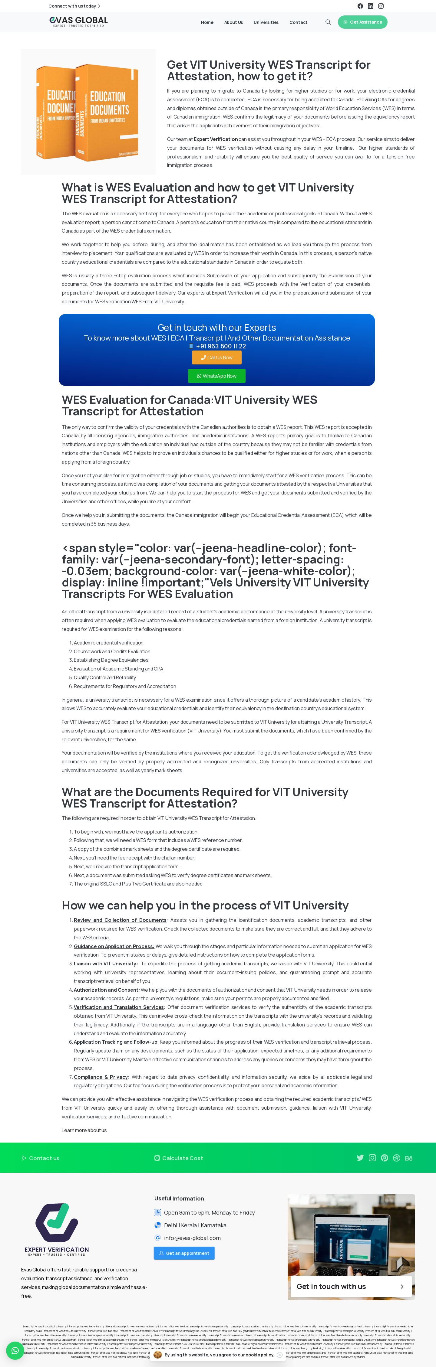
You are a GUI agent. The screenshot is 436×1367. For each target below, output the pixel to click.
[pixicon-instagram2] (372, 1162)
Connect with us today (75, 6)
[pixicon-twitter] (360, 1159)
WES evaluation (88, 213)
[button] (15, 1351)
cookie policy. (260, 1355)
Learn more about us (84, 1130)
